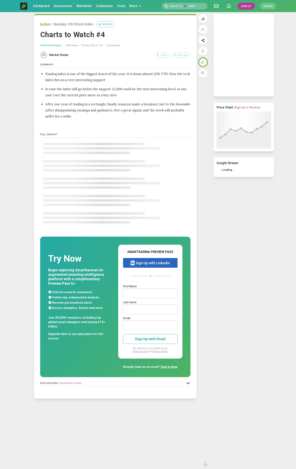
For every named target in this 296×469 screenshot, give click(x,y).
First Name (130, 286)
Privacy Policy (160, 351)
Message (181, 55)
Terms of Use (139, 351)
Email (126, 318)
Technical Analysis (51, 45)
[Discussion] (216, 6)
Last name (130, 302)
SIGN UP (246, 6)
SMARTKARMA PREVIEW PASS (150, 252)
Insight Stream (227, 163)
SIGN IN (268, 6)
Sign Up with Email (150, 339)
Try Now (65, 258)
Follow (161, 55)
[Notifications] (229, 6)
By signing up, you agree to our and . (150, 350)
